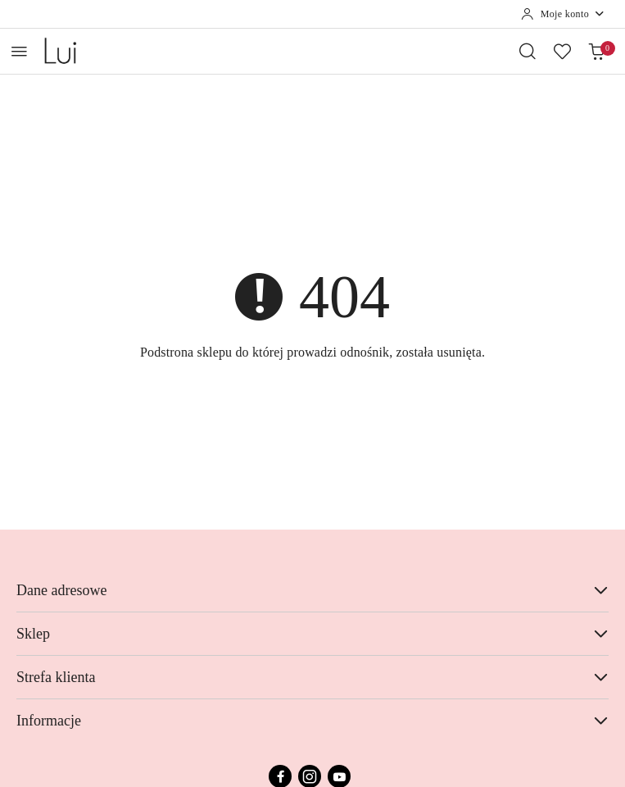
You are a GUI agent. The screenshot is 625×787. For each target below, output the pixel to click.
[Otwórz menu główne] (19, 51)
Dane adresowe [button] (312, 590)
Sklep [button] (312, 634)
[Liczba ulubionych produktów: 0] (562, 50)
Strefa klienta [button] (312, 677)
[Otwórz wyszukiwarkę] (528, 50)
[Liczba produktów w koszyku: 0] (596, 50)
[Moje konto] (563, 14)
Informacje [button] (312, 720)
